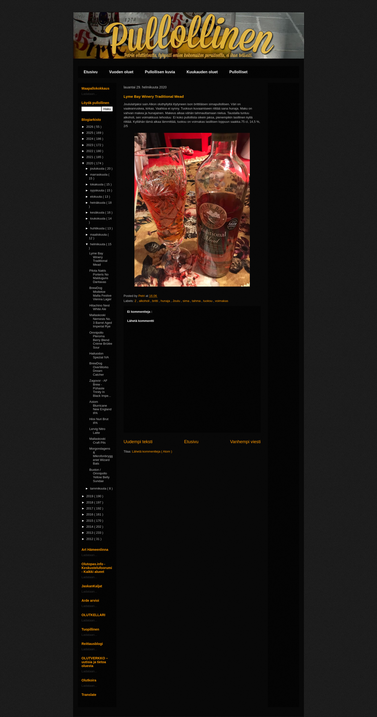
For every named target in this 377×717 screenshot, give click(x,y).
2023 (90, 145)
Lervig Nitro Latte (97, 431)
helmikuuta (98, 244)
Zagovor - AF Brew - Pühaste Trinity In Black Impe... (100, 388)
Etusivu (91, 72)
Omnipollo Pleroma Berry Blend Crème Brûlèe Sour (100, 340)
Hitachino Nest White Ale (99, 307)
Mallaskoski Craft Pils (97, 440)
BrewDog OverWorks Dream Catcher (98, 369)
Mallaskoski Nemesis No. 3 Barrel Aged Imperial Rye (100, 320)
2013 (90, 532)
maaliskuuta (99, 234)
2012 (90, 539)
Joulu (177, 301)
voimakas (221, 301)
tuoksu (208, 301)
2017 (90, 508)
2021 (90, 157)
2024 (90, 139)
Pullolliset (238, 72)
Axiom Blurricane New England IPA (100, 407)
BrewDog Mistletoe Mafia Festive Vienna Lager (100, 293)
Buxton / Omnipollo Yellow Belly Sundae (99, 475)
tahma (196, 301)
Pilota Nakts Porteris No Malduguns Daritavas (98, 276)
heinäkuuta (98, 202)
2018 (90, 502)
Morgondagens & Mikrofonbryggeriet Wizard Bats (101, 456)
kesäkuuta (97, 212)
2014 (90, 526)
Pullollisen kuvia (160, 72)
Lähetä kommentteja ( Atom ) (152, 451)
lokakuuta (97, 184)
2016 (90, 514)
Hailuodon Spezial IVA (99, 355)
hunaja (166, 301)
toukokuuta (98, 218)
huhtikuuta (98, 228)
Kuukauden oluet (202, 72)
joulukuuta (97, 168)
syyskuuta (97, 190)
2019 (90, 496)
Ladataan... (89, 94)
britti (155, 301)
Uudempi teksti (138, 441)
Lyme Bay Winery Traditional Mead (98, 258)
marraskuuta (99, 174)
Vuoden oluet (121, 72)
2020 (90, 163)
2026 (90, 127)
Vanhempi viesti (245, 441)
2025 (90, 133)
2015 (90, 520)
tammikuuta (98, 488)
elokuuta (96, 196)
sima (186, 301)
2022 (90, 151)
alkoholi (145, 301)
